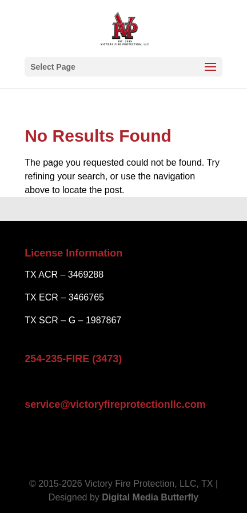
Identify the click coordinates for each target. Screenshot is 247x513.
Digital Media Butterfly (150, 497)
